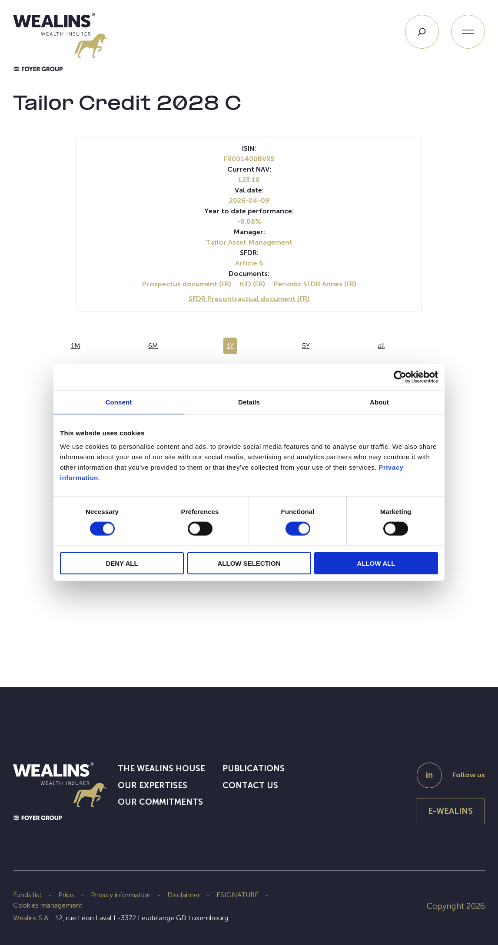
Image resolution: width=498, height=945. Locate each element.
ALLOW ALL (376, 563)
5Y (306, 346)
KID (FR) (252, 284)
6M (153, 346)
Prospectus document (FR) (186, 284)
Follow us (468, 775)
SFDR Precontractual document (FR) (249, 299)
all (381, 346)
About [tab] (379, 401)
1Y (230, 346)
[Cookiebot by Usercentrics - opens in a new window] (400, 376)
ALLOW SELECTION (249, 563)
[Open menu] (468, 32)
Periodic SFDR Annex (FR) (315, 284)
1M (75, 346)
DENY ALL (122, 563)
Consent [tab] (119, 401)
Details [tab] (249, 401)
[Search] (422, 32)
